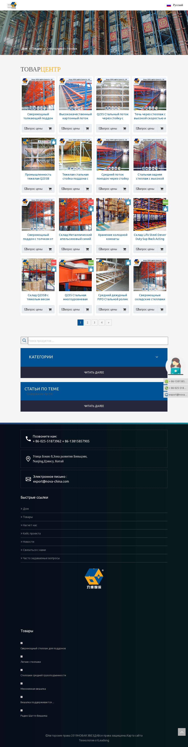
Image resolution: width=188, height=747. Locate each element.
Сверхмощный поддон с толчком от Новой (38, 237)
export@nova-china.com (51, 481)
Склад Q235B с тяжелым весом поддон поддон (38, 297)
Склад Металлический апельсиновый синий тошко (75, 237)
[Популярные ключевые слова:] (24, 340)
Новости (27, 541)
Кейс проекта (31, 533)
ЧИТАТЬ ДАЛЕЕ (94, 372)
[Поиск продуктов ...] (98, 341)
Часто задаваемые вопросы (40, 558)
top (182, 732)
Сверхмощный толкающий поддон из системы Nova (38, 116)
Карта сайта (135, 735)
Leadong (103, 740)
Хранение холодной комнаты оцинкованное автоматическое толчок (112, 237)
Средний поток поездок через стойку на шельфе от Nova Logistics (113, 177)
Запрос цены (32, 128)
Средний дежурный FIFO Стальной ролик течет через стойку (112, 297)
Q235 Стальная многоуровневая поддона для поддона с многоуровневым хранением (75, 297)
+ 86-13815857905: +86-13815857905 (178, 381)
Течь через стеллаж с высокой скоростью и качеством (150, 116)
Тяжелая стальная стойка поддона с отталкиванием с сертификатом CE (75, 177)
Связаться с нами (33, 550)
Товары (27, 517)
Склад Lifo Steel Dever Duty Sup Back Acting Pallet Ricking (150, 237)
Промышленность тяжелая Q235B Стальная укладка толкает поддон (38, 177)
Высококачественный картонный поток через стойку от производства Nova (75, 116)
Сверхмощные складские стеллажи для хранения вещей (150, 297)
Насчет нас (29, 525)
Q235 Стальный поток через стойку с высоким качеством (113, 116)
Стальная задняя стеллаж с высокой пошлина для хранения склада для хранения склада (149, 177)
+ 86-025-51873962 (178, 387)
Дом (25, 508)
